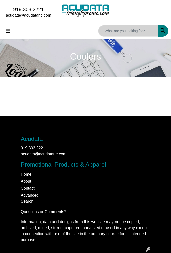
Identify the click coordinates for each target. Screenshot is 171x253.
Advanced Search (30, 198)
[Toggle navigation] (8, 30)
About (26, 181)
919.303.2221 (28, 9)
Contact (28, 188)
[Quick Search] (128, 31)
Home (26, 174)
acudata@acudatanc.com (28, 15)
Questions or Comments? (43, 212)
